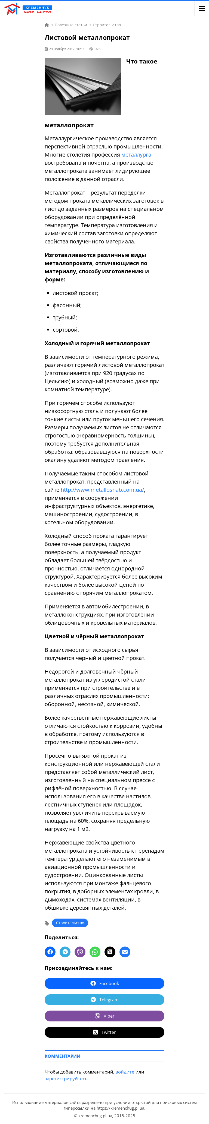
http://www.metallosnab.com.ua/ (102, 489)
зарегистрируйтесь (66, 1078)
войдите (124, 1072)
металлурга (136, 154)
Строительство (70, 922)
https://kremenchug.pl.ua (120, 1108)
